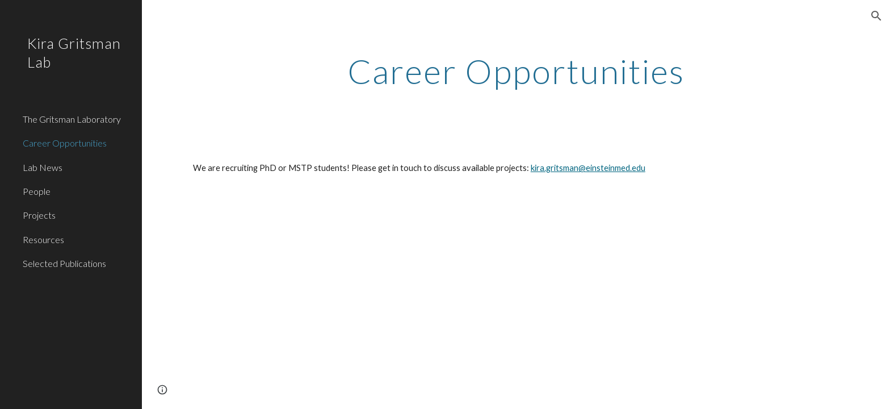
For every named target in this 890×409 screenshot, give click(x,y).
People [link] (37, 191)
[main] (515, 71)
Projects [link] (39, 215)
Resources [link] (43, 239)
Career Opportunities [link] (65, 142)
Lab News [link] (42, 167)
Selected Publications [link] (64, 263)
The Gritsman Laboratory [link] (72, 119)
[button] (876, 16)
